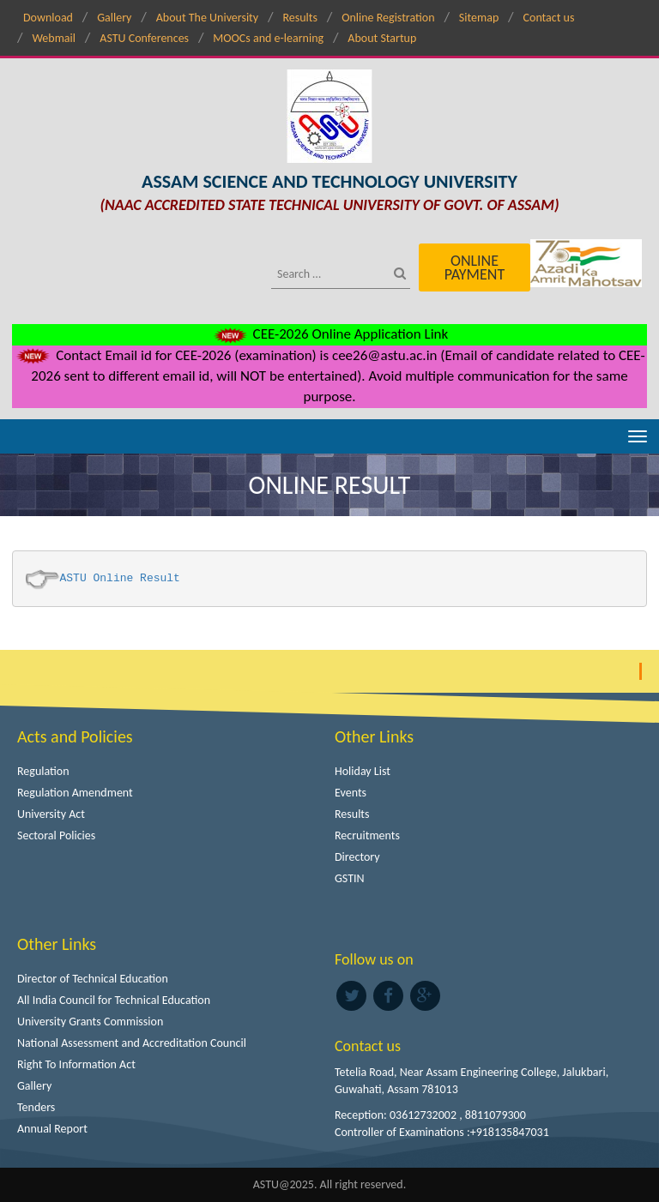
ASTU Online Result (120, 578)
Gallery (114, 17)
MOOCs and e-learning (268, 38)
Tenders (36, 1107)
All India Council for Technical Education (113, 1000)
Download (48, 17)
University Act (51, 814)
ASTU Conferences (144, 38)
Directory (357, 857)
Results (299, 17)
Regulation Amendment (75, 792)
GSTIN (350, 878)
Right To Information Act (76, 1064)
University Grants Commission (90, 1021)
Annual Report (52, 1128)
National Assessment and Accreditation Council (131, 1043)
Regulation (43, 771)
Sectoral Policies (56, 835)
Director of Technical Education (92, 978)
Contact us (549, 17)
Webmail (54, 38)
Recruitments (367, 835)
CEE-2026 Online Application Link (329, 334)
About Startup (382, 38)
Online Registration (388, 17)
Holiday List (362, 771)
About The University (207, 17)
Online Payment (474, 267)
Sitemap (479, 17)
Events (350, 792)
